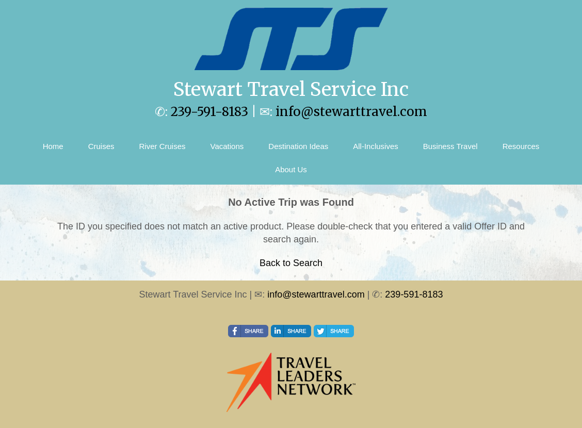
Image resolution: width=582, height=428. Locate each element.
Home (53, 146)
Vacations (227, 146)
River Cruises (162, 146)
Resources (521, 146)
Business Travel (450, 146)
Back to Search (291, 263)
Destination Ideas (298, 146)
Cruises (101, 146)
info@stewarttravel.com (351, 112)
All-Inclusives (375, 146)
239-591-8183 (209, 112)
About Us (291, 169)
